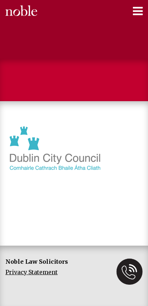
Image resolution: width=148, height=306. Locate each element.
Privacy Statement (31, 272)
